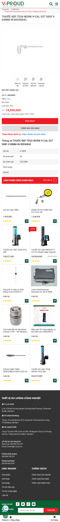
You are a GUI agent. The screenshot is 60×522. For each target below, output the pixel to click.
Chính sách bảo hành (40, 479)
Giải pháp (6, 483)
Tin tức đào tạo (8, 487)
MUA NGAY (30, 121)
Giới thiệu (6, 479)
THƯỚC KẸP (15, 9)
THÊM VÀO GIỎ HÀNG (30, 128)
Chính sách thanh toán (41, 483)
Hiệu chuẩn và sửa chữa (33, 134)
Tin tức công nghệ (9, 491)
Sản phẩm (6, 475)
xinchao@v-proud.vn (14, 446)
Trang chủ (5, 9)
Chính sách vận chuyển (41, 475)
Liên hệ (5, 495)
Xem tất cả (49, 180)
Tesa (8, 99)
